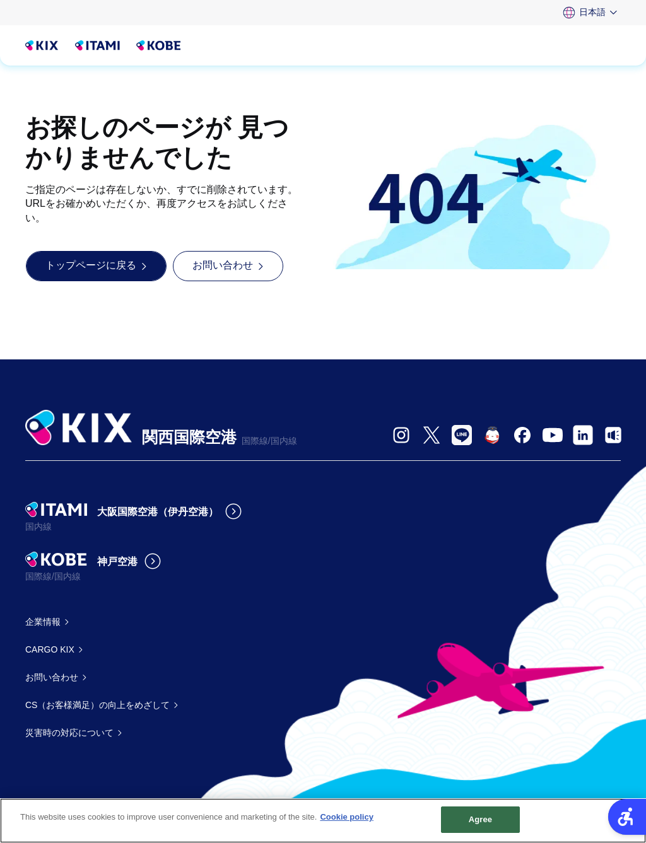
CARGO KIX (49, 649)
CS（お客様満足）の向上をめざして (97, 705)
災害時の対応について (69, 733)
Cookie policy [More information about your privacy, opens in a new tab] (346, 818)
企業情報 (43, 622)
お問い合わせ (51, 677)
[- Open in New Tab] (401, 435)
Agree (481, 820)
